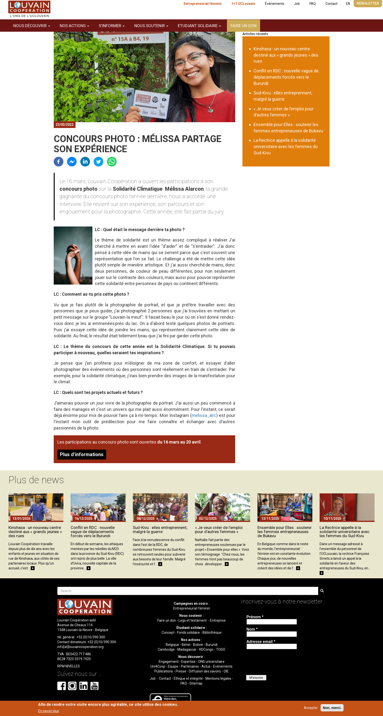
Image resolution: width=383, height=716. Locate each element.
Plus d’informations (82, 454)
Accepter (311, 708)
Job (297, 4)
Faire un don (243, 25)
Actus (206, 666)
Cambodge (166, 649)
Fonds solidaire (188, 632)
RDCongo (206, 649)
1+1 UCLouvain (243, 4)
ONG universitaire (211, 661)
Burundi (212, 645)
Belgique (172, 645)
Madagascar (186, 649)
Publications (163, 671)
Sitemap (196, 683)
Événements (274, 4)
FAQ (312, 4)
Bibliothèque (212, 632)
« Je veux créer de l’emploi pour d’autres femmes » (219, 529)
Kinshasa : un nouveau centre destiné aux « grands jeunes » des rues (286, 55)
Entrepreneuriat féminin (203, 4)
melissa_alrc (204, 415)
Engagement (169, 661)
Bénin (186, 645)
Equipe (173, 666)
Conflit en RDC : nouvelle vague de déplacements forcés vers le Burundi (286, 77)
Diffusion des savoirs (205, 671)
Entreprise (218, 620)
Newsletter (368, 3)
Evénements (223, 666)
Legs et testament (193, 620)
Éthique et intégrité (188, 678)
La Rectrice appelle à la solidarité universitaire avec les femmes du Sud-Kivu (286, 146)
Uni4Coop (157, 666)
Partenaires (190, 666)
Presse (181, 671)
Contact (331, 4)
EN (348, 4)
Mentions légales (218, 678)
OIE (226, 671)
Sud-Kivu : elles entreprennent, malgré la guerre (160, 529)
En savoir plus (48, 711)
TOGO (220, 649)
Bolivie (198, 645)
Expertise (188, 661)
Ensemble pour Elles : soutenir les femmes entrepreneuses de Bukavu (284, 531)
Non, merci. (332, 708)
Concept (168, 632)
